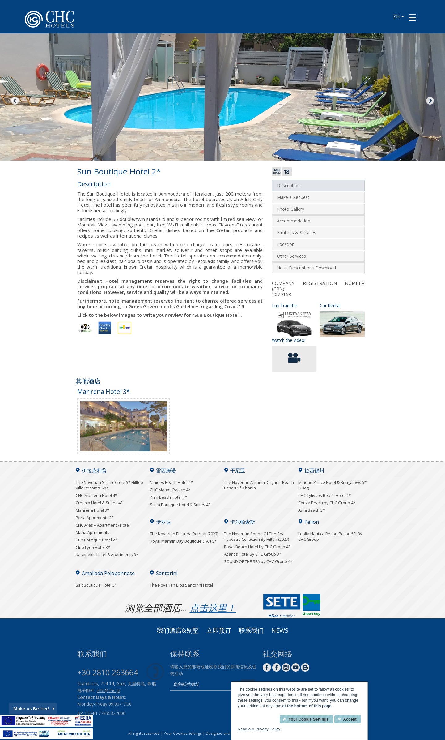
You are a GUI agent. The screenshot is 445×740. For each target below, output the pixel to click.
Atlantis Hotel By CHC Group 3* (252, 554)
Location (286, 244)
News (279, 631)
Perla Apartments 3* (95, 517)
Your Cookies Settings (183, 733)
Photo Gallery (290, 209)
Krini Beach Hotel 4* (168, 497)
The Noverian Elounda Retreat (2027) (184, 533)
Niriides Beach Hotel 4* (171, 482)
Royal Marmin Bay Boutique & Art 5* (183, 541)
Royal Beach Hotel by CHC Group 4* (257, 546)
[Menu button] (412, 17)
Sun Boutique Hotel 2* (96, 540)
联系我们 (251, 631)
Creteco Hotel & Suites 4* (99, 503)
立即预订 (218, 631)
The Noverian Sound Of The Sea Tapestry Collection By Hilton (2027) (256, 536)
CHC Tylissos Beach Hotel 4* (324, 495)
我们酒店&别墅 (178, 631)
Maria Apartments (92, 532)
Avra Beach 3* (311, 510)
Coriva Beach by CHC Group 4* (326, 503)
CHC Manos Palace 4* (170, 490)
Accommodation (293, 221)
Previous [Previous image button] (15, 101)
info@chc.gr (108, 690)
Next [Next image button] (429, 101)
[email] (204, 685)
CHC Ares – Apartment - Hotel (103, 525)
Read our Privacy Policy (259, 729)
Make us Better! (33, 708)
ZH (398, 16)
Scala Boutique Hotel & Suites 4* (180, 504)
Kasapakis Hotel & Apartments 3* (107, 554)
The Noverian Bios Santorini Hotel (181, 585)
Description (288, 185)
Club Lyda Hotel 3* (93, 547)
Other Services (291, 256)
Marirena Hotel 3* (92, 510)
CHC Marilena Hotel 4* (96, 495)
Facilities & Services (296, 232)
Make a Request (293, 197)
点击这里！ (213, 607)
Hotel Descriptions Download (306, 268)
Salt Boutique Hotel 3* (96, 585)
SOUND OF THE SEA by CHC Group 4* (258, 561)
